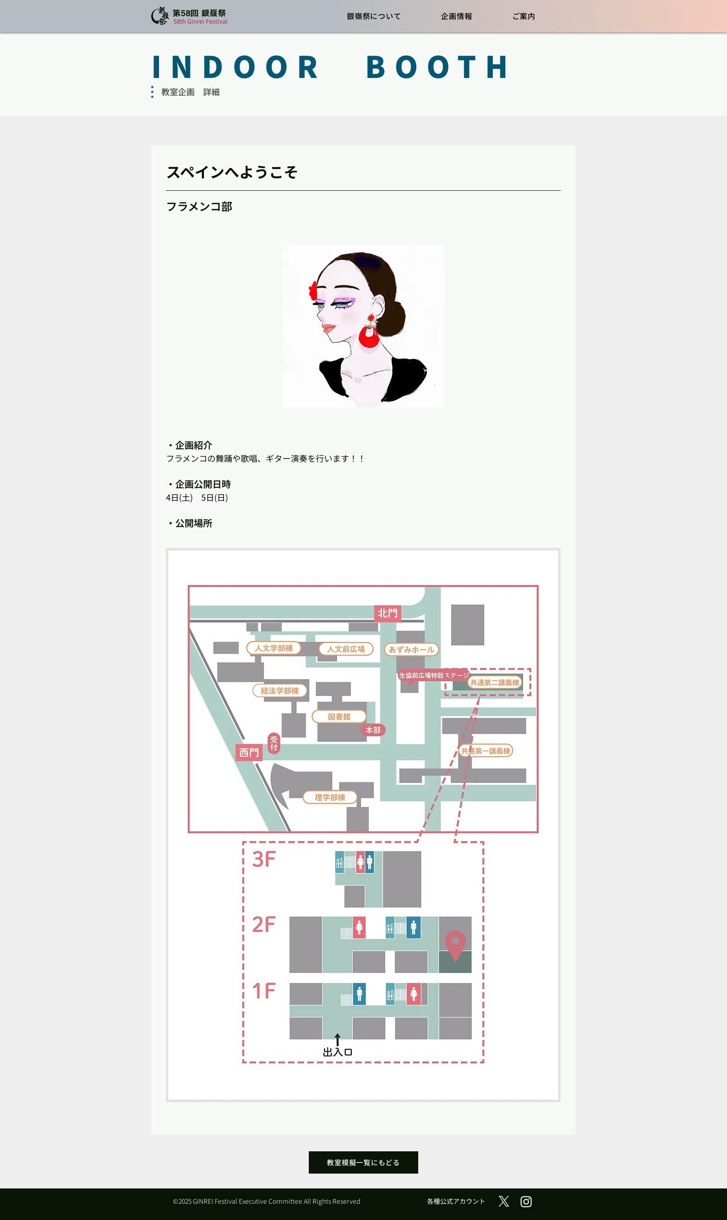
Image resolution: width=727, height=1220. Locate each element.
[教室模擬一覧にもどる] (363, 1162)
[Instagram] (526, 1201)
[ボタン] (192, 16)
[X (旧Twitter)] (504, 1201)
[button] (374, 16)
